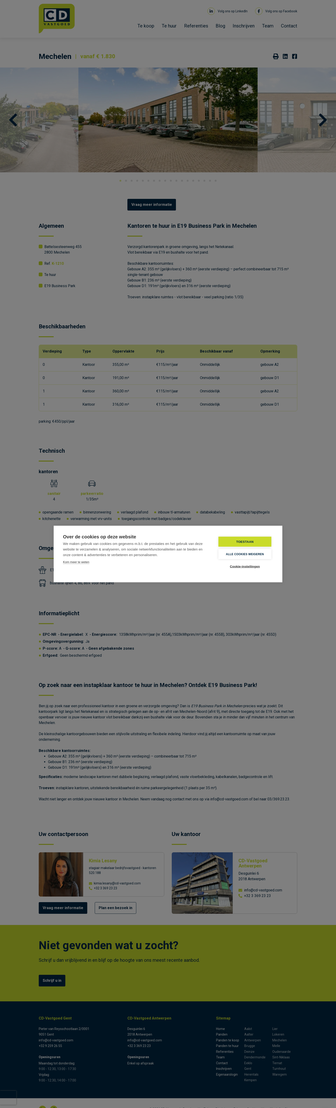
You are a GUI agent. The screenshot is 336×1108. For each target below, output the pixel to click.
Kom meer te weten (76, 562)
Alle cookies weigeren (245, 554)
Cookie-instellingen (245, 566)
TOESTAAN (245, 542)
